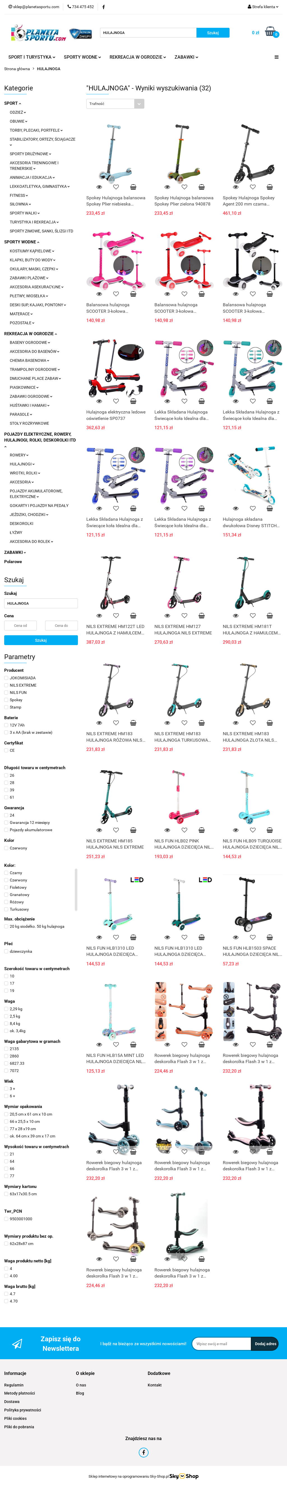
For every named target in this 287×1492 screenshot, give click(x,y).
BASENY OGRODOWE (30, 342)
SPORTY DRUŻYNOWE (30, 154)
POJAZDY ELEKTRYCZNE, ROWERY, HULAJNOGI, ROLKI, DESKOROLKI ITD (40, 440)
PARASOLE (21, 414)
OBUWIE (18, 121)
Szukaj (41, 640)
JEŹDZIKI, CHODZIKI (29, 514)
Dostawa (12, 1401)
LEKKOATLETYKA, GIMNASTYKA (40, 186)
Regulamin (14, 1385)
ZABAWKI (186, 57)
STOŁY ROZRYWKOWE (29, 423)
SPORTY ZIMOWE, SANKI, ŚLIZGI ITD (41, 231)
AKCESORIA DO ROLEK (31, 541)
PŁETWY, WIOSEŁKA (29, 296)
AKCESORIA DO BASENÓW (34, 351)
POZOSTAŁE (22, 323)
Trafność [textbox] (96, 104)
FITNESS (19, 195)
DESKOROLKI (21, 523)
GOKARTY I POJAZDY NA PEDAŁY (39, 505)
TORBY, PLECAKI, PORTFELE (36, 130)
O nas (81, 1385)
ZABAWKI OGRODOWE (31, 396)
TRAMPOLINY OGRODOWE (35, 369)
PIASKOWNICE (24, 387)
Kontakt (155, 1385)
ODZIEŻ (18, 112)
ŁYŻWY (16, 532)
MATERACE (21, 314)
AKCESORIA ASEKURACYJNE (37, 287)
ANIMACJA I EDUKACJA (32, 177)
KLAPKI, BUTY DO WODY (32, 260)
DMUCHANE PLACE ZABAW (35, 378)
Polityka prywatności (22, 1410)
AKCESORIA (22, 482)
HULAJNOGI (22, 464)
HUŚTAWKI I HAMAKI (30, 405)
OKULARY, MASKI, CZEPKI (34, 269)
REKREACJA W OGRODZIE (138, 57)
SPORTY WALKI (25, 213)
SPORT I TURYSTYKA (31, 57)
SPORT (12, 103)
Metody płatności (19, 1393)
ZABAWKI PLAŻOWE (29, 278)
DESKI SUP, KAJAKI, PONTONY (38, 305)
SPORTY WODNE (82, 57)
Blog (80, 1393)
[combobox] (115, 104)
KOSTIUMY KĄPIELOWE (32, 251)
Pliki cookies (15, 1418)
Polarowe (13, 561)
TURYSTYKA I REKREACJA (34, 222)
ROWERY (19, 455)
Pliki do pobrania (19, 1427)
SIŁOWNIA (20, 204)
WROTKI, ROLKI (25, 473)
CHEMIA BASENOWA (29, 360)
